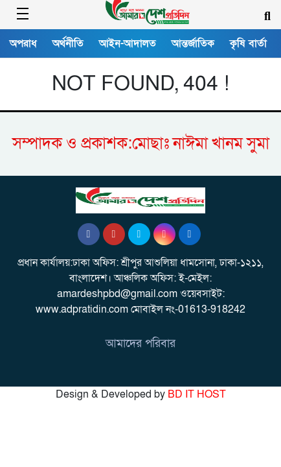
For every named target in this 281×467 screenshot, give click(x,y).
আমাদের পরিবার (140, 343)
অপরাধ (23, 43)
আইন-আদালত (127, 43)
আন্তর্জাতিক (193, 43)
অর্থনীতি (68, 43)
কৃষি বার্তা (248, 43)
